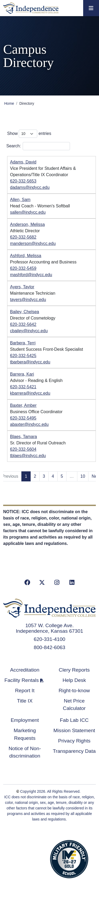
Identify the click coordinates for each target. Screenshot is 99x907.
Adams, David (23, 162)
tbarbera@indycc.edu (30, 362)
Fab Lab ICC (74, 720)
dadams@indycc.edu (30, 187)
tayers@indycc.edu (28, 299)
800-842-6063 (49, 647)
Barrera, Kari (22, 374)
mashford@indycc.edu (31, 274)
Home (9, 103)
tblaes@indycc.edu (28, 455)
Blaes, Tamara (23, 436)
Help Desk (74, 680)
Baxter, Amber (23, 405)
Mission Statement (74, 730)
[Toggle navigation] (91, 8)
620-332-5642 (23, 324)
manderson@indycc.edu (33, 243)
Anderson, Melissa (27, 224)
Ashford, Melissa (25, 255)
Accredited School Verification (29, 858)
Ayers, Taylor (22, 287)
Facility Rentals (21, 680)
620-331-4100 (49, 639)
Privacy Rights (74, 741)
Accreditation (24, 670)
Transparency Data (74, 751)
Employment (25, 720)
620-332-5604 (23, 449)
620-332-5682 (23, 237)
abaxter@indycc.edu (29, 424)
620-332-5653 (23, 181)
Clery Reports (74, 670)
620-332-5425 (23, 355)
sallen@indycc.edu (28, 212)
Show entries (29, 134)
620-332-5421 (23, 387)
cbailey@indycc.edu (29, 331)
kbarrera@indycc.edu (30, 393)
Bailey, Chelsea (24, 311)
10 (83, 476)
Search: (38, 146)
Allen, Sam (20, 199)
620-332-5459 (23, 268)
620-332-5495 (23, 418)
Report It (25, 690)
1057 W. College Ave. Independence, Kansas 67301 (49, 628)
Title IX (24, 701)
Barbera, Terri (23, 343)
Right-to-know (74, 690)
